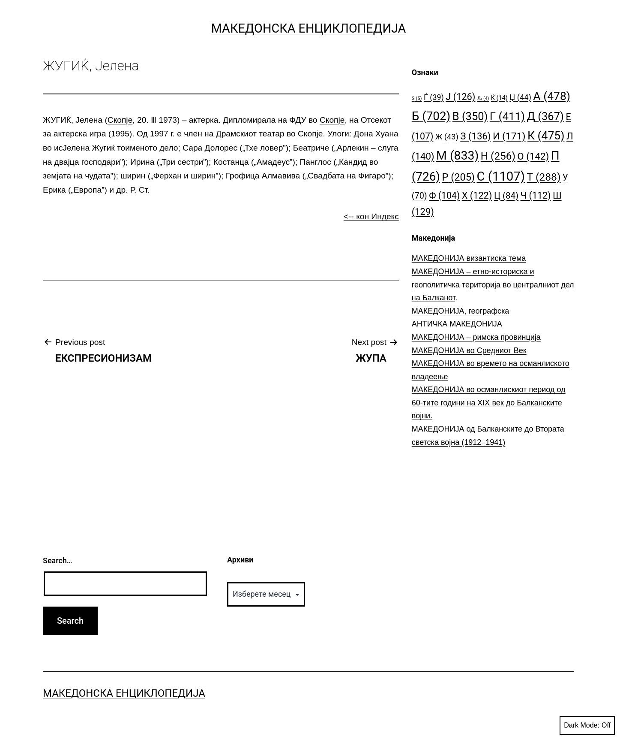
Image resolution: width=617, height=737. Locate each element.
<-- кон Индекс (371, 216)
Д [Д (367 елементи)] (545, 116)
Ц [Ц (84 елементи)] (506, 195)
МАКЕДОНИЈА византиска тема (469, 258)
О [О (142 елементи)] (533, 156)
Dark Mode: (587, 725)
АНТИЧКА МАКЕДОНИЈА (457, 324)
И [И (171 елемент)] (509, 136)
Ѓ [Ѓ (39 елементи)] (434, 97)
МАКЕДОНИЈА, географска (460, 311)
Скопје (120, 119)
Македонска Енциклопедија (308, 28)
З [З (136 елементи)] (475, 136)
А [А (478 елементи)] (551, 96)
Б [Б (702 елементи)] (431, 116)
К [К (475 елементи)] (545, 135)
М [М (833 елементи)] (457, 155)
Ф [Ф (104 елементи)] (444, 195)
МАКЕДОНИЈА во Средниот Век (469, 350)
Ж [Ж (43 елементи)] (446, 136)
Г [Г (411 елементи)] (507, 116)
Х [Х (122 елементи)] (477, 195)
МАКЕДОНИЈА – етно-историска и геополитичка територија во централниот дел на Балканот (493, 284)
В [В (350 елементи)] (470, 116)
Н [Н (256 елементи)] (498, 156)
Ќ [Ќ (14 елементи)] (499, 98)
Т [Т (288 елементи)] (544, 177)
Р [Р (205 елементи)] (458, 177)
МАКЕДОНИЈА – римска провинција (476, 337)
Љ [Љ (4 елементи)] (483, 98)
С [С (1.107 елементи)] (501, 176)
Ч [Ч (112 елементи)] (536, 195)
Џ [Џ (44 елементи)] (520, 97)
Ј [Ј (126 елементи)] (460, 96)
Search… (57, 560)
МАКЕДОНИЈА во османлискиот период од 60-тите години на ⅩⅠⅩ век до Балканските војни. (489, 402)
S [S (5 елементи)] (417, 98)
